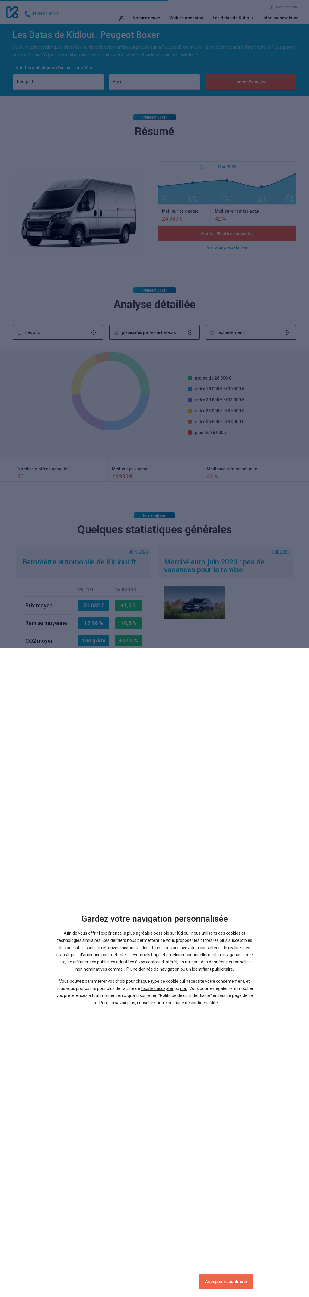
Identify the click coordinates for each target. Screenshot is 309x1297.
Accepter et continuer (226, 1281)
